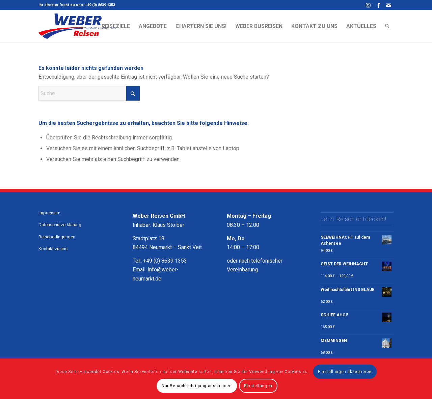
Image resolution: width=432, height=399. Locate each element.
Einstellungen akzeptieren (345, 371)
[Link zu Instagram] (368, 5)
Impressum (49, 212)
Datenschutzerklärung (59, 224)
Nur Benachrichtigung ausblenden (197, 385)
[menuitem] (115, 26)
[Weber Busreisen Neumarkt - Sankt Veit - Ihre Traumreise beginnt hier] (77, 26)
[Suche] (387, 26)
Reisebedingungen (56, 236)
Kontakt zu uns (53, 248)
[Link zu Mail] (388, 5)
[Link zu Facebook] (378, 5)
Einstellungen (258, 385)
